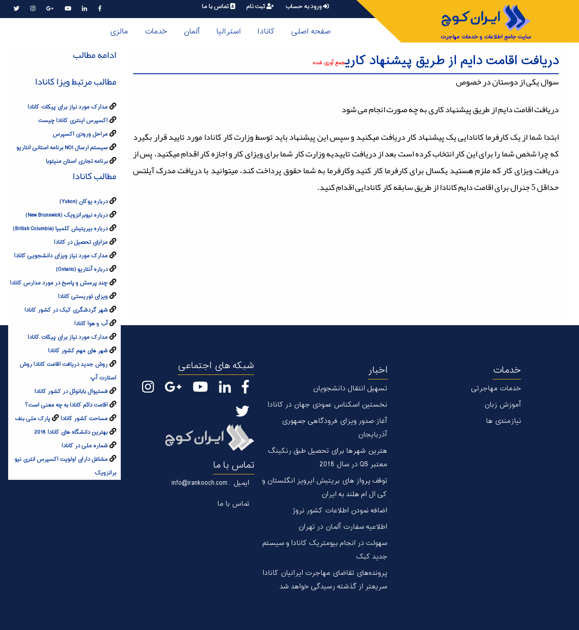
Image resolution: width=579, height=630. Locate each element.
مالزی (118, 31)
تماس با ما (218, 6)
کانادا (266, 31)
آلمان (192, 31)
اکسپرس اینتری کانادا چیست (73, 121)
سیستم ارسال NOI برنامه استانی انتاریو (62, 148)
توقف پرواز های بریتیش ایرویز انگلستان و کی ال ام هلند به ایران (324, 487)
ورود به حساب (307, 6)
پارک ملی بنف (32, 419)
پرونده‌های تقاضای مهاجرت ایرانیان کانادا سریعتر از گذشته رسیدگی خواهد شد (324, 580)
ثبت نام (260, 6)
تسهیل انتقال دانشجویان (350, 388)
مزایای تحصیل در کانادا (81, 242)
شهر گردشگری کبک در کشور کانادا (66, 310)
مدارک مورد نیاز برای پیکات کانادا (68, 107)
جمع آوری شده (329, 63)
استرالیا (228, 31)
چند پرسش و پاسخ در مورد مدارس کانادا (59, 283)
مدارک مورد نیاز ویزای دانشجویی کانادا (61, 256)
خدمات (155, 31)
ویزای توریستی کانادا (83, 297)
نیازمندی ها (503, 421)
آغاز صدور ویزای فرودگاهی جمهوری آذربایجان (334, 428)
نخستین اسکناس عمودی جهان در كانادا (327, 405)
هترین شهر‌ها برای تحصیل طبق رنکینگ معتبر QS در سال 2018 (327, 458)
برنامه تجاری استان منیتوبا (77, 161)
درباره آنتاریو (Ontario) (82, 270)
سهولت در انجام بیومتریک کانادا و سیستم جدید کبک (324, 550)
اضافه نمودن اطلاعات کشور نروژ (339, 510)
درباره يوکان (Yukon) (83, 202)
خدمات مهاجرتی (496, 388)
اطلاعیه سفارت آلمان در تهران (342, 527)
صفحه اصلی (311, 31)
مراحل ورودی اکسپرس (80, 134)
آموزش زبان (502, 405)
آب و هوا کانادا (91, 324)
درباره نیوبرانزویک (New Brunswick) (66, 215)
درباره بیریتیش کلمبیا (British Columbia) (60, 229)
